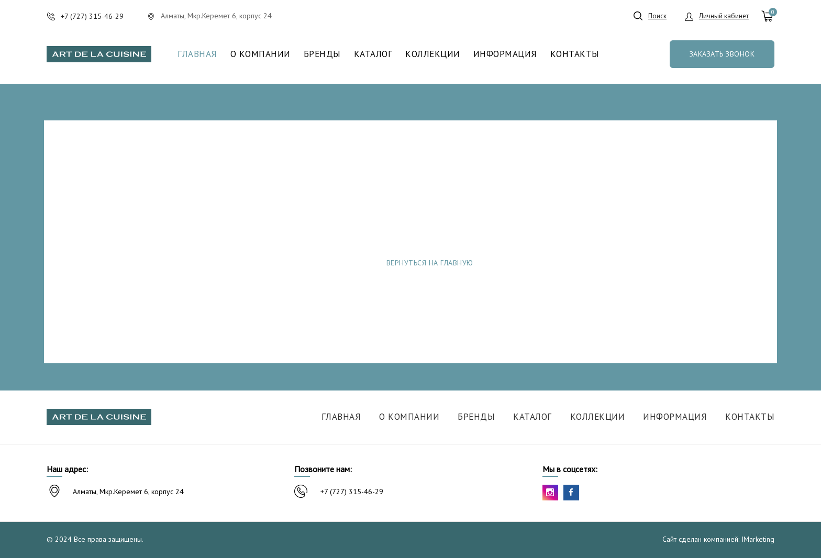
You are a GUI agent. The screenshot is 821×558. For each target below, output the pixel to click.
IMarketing (757, 539)
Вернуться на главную (429, 262)
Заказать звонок (722, 54)
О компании (260, 54)
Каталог (373, 54)
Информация (505, 54)
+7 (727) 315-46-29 (351, 491)
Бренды (322, 54)
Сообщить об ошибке (579, 262)
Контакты (575, 54)
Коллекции (432, 54)
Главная (197, 54)
